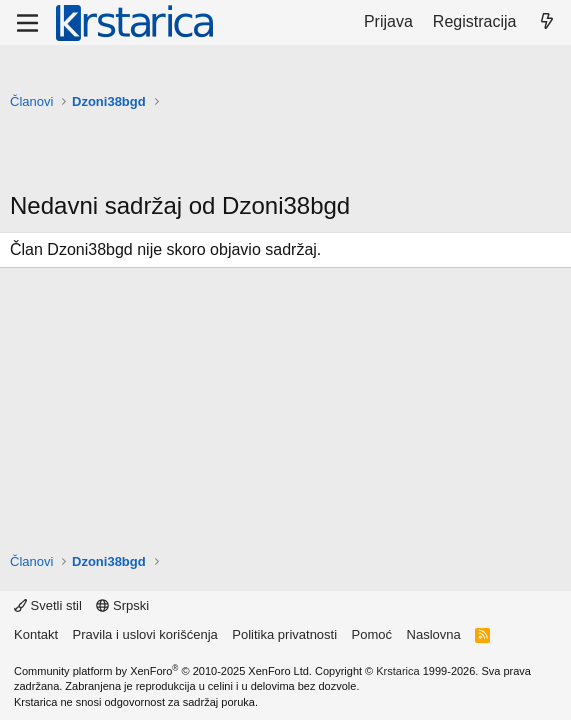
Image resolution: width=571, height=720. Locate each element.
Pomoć (372, 634)
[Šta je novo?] (546, 22)
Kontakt (36, 634)
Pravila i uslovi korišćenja (145, 634)
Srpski (122, 605)
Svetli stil (48, 605)
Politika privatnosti (284, 634)
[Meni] (27, 23)
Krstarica (397, 671)
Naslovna (434, 634)
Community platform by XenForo (163, 671)
